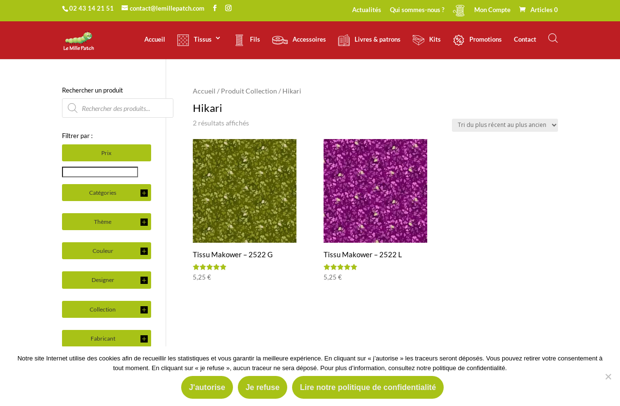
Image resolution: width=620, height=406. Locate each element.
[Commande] (505, 125)
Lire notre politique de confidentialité (368, 387)
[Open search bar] (553, 38)
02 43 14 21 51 (91, 8)
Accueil (154, 39)
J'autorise (207, 387)
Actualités (366, 10)
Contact (525, 39)
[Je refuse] (608, 376)
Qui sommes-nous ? (417, 10)
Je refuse (262, 387)
